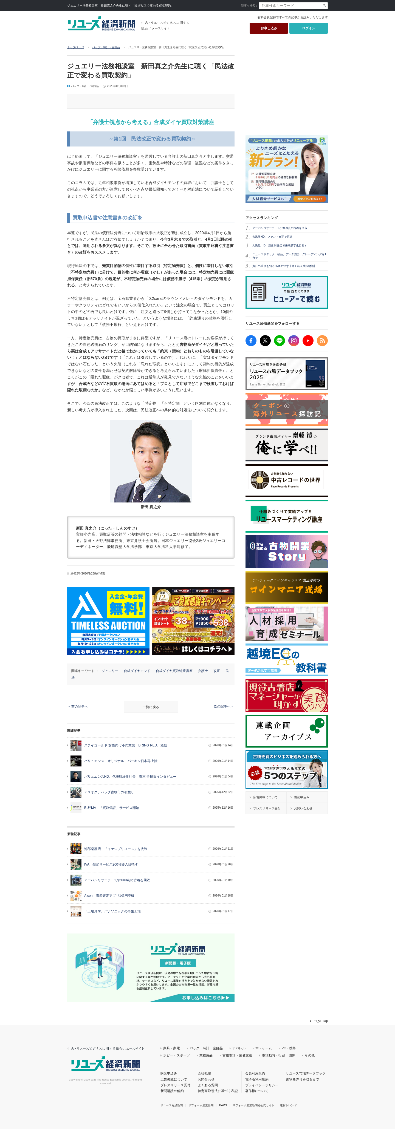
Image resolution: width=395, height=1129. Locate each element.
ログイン (308, 28)
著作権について (257, 1091)
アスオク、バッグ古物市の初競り (109, 792)
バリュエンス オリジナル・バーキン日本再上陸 (120, 761)
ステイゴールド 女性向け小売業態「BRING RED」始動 (125, 745)
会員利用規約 (255, 1073)
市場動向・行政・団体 (278, 1055)
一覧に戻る (151, 707)
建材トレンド (288, 1105)
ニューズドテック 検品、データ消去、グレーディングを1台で (289, 256)
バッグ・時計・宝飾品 (106, 47)
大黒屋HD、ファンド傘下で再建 (272, 236)
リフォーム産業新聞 (200, 1105)
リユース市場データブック (306, 1073)
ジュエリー (110, 671)
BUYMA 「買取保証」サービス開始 (111, 808)
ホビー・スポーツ (176, 1055)
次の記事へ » (223, 706)
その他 (310, 1055)
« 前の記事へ (78, 706)
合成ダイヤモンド (137, 671)
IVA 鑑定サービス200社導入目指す (111, 864)
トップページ (75, 47)
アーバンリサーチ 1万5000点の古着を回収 (117, 880)
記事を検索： (249, 5)
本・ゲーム (263, 1048)
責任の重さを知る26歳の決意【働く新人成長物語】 (284, 266)
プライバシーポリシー (261, 1085)
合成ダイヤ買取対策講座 (174, 671)
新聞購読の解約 (172, 1091)
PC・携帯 (288, 1048)
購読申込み (168, 1073)
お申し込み (269, 28)
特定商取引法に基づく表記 (218, 1091)
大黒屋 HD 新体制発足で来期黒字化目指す (279, 245)
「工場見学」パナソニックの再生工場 (112, 911)
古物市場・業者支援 (237, 1055)
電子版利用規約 (257, 1079)
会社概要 (204, 1073)
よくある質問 (208, 1085)
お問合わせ (206, 1079)
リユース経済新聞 (171, 1105)
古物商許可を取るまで (302, 1079)
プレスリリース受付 (175, 1085)
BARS (223, 1105)
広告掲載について (173, 1079)
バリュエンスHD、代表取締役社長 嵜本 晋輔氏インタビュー (130, 776)
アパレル (239, 1048)
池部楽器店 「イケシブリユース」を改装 (115, 849)
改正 (216, 671)
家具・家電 (171, 1048)
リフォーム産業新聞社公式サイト (253, 1105)
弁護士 (203, 671)
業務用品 (206, 1055)
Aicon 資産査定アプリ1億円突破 (109, 896)
